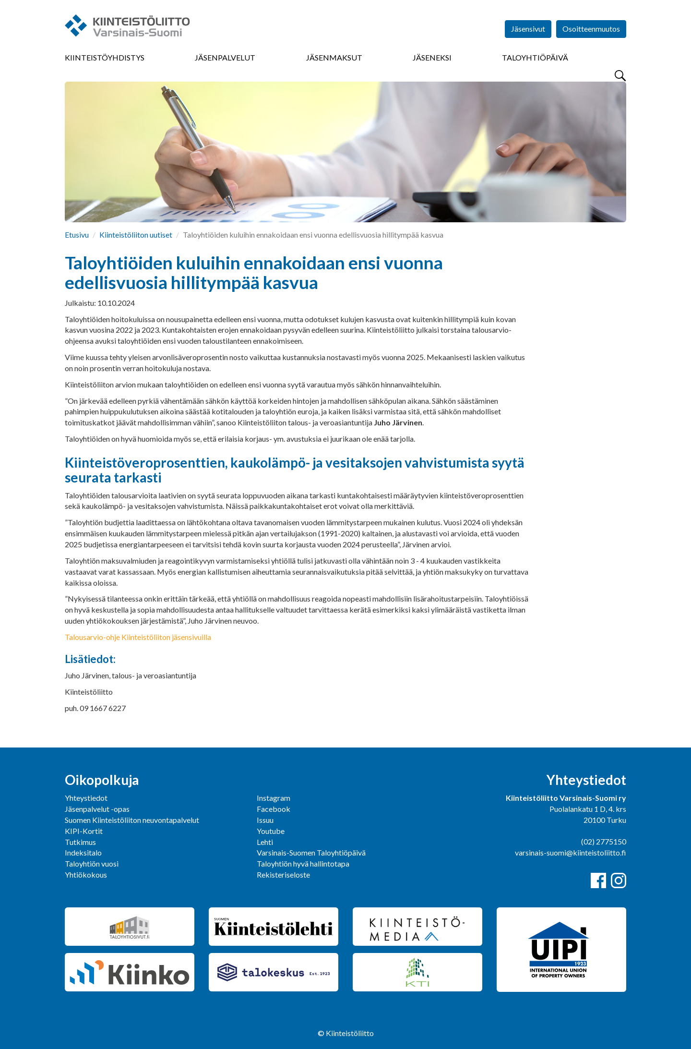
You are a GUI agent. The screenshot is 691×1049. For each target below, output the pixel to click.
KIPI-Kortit (84, 830)
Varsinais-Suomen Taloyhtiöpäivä (311, 852)
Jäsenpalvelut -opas (97, 808)
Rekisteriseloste (283, 874)
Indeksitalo (83, 852)
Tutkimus (80, 841)
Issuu (265, 819)
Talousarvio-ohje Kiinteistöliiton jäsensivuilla (138, 636)
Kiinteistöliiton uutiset (135, 234)
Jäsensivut (528, 28)
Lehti (265, 841)
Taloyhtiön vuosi (92, 863)
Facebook (273, 808)
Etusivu (77, 234)
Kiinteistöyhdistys (104, 57)
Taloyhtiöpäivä (535, 57)
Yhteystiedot (86, 797)
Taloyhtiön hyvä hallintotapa (303, 863)
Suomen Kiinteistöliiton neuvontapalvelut (132, 819)
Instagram (273, 797)
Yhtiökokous (86, 874)
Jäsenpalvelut (225, 57)
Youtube (271, 830)
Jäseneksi (432, 57)
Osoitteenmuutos (591, 28)
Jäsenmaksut (334, 57)
